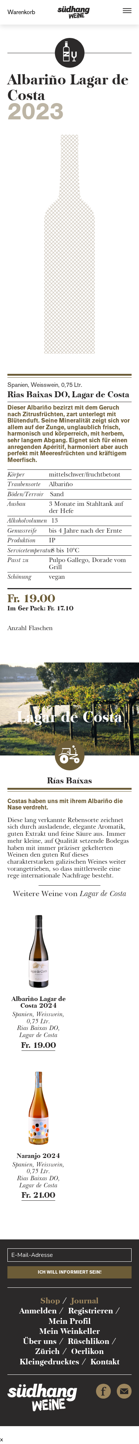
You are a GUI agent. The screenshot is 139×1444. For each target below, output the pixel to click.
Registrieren (90, 1311)
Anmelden (38, 1311)
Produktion (21, 540)
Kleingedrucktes (49, 1362)
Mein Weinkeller (69, 1331)
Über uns (40, 1341)
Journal (85, 1301)
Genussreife (22, 531)
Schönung (19, 577)
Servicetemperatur (26, 550)
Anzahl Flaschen (30, 628)
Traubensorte (24, 484)
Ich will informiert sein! (70, 1272)
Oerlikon (87, 1351)
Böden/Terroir (25, 494)
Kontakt (104, 1362)
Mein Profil (70, 1321)
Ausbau (16, 504)
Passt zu (18, 560)
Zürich (47, 1351)
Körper (16, 474)
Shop (50, 1301)
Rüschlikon (88, 1341)
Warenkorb (21, 12)
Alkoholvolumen (26, 520)
